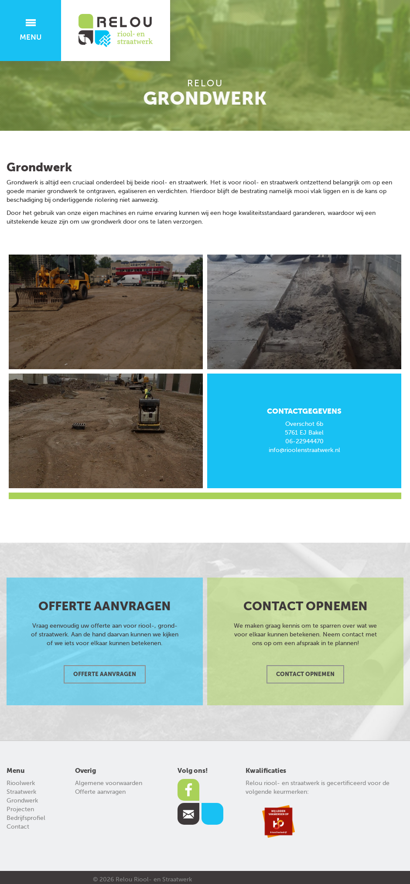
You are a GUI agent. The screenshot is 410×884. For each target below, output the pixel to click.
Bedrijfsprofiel (26, 818)
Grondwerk (22, 800)
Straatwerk (21, 792)
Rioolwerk (21, 783)
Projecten (20, 809)
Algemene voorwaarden (108, 783)
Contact (18, 826)
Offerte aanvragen (100, 792)
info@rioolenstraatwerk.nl (304, 450)
